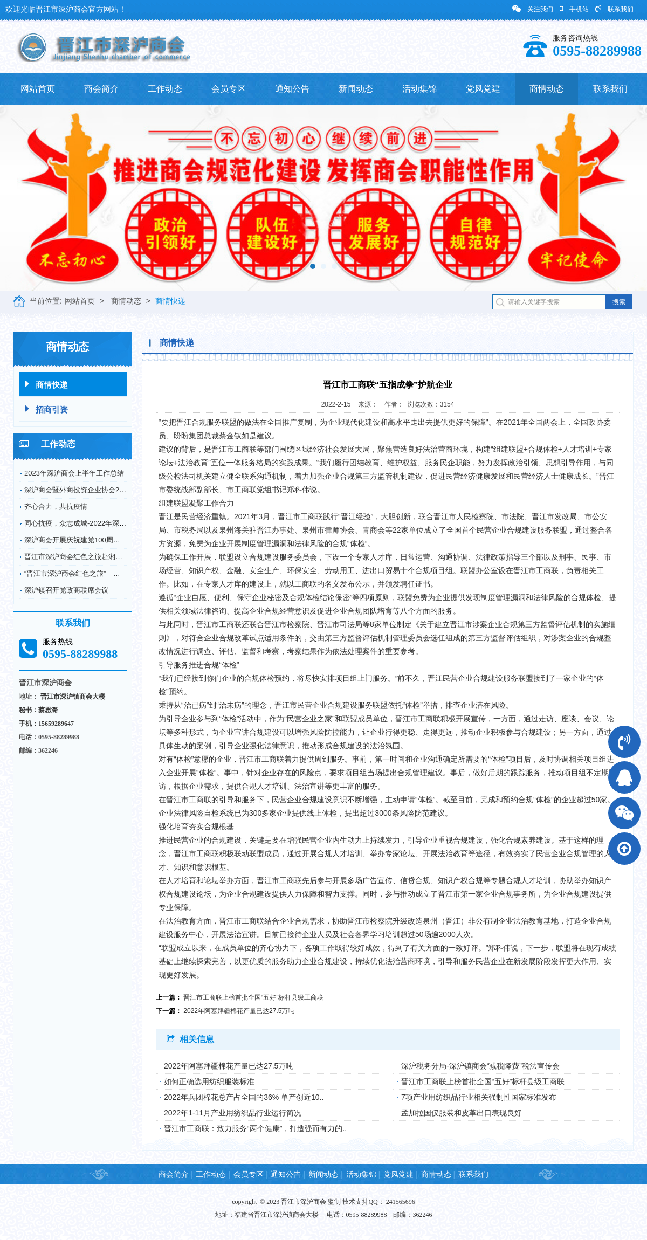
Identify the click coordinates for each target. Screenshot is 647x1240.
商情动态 (546, 88)
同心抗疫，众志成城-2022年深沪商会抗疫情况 (96, 523)
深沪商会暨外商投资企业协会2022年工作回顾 (95, 490)
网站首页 (37, 88)
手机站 (574, 9)
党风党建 (483, 88)
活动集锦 (419, 88)
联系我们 (614, 9)
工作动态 (165, 88)
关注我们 (532, 9)
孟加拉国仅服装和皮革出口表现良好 (461, 1112)
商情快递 (170, 301)
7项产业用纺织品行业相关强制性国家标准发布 (478, 1097)
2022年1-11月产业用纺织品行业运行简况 (232, 1112)
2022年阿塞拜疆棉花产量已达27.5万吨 (238, 1011)
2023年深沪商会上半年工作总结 (74, 473)
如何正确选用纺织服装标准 (209, 1081)
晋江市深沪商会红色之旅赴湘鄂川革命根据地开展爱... (107, 557)
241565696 (400, 1201)
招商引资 (46, 409)
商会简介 (101, 88)
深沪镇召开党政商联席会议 (66, 590)
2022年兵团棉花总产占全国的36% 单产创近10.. (244, 1097)
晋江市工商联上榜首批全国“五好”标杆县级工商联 (253, 997)
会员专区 (228, 88)
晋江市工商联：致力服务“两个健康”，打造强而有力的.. (255, 1128)
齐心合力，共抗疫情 (55, 506)
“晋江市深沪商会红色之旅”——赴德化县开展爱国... (103, 573)
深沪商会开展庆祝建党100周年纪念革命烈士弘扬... (103, 540)
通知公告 (292, 88)
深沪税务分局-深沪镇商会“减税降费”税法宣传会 (480, 1066)
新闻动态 (356, 88)
